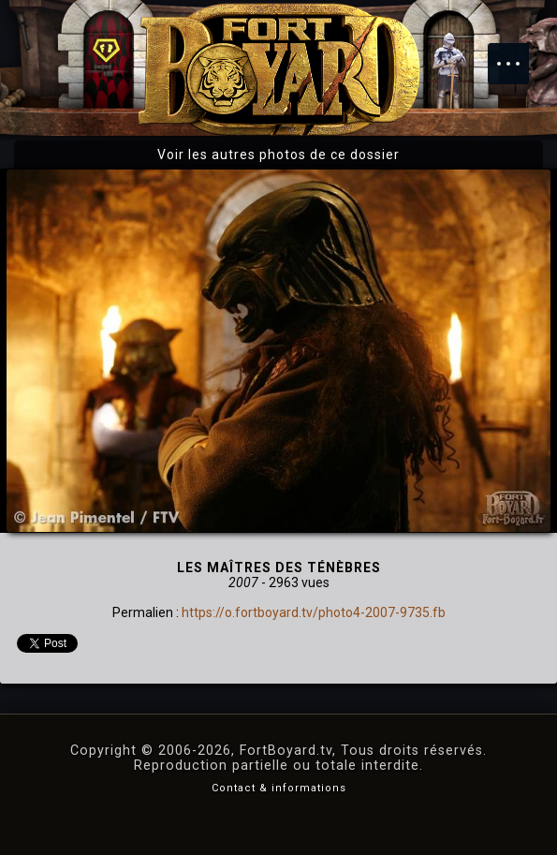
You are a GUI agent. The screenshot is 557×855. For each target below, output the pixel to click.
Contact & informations (279, 788)
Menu (517, 54)
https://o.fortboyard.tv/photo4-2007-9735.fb (314, 612)
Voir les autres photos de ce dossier (278, 154)
